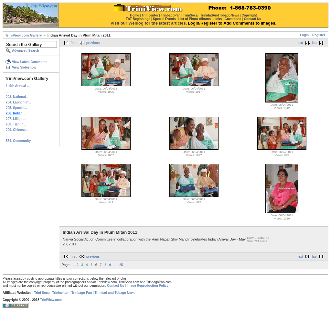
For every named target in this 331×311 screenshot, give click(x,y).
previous (93, 43)
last (314, 43)
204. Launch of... (18, 102)
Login (304, 35)
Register (318, 35)
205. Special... (16, 108)
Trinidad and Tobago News (114, 293)
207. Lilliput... (16, 119)
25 (121, 265)
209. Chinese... (17, 130)
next (299, 43)
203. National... (17, 97)
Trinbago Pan (81, 293)
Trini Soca (42, 293)
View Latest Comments (29, 62)
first (73, 43)
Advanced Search (25, 50)
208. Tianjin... (16, 124)
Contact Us (115, 285)
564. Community (18, 141)
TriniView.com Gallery (23, 35)
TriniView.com (51, 300)
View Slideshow (24, 67)
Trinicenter (60, 293)
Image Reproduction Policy (147, 285)
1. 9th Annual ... (18, 86)
